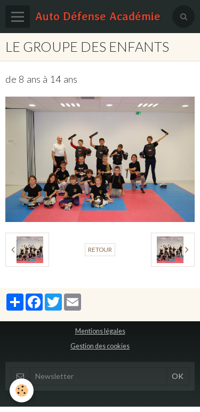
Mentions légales (100, 331)
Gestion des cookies (100, 346)
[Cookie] (22, 390)
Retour (100, 249)
